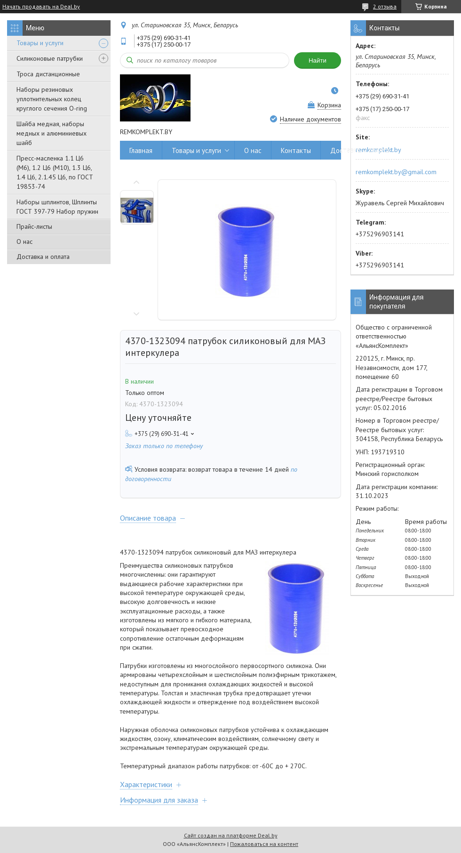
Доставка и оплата (43, 256)
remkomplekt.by (378, 149)
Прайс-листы (34, 226)
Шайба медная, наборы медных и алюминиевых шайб (51, 133)
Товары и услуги (40, 43)
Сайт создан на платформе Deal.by (231, 835)
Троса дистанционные (48, 74)
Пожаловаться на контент (264, 843)
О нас (24, 241)
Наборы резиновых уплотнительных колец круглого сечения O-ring (51, 99)
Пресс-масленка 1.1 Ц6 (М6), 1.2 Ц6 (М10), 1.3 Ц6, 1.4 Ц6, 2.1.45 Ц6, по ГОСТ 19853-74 (54, 172)
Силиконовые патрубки (49, 58)
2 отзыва (385, 6)
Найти (317, 60)
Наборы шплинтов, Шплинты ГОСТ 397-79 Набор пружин (57, 207)
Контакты (296, 150)
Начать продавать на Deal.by (41, 6)
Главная (140, 150)
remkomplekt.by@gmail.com (396, 172)
